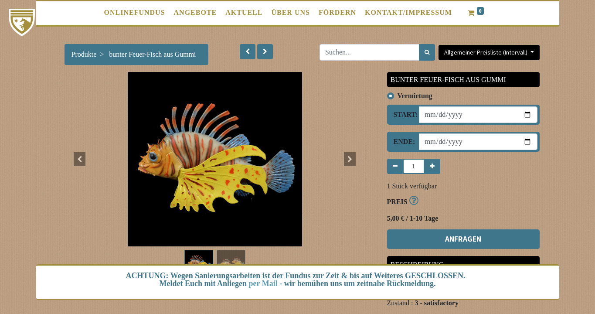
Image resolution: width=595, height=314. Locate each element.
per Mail (263, 283)
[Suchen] (427, 52)
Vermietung (415, 95)
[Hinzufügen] (432, 166)
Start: (403, 114)
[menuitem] (134, 12)
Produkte (84, 54)
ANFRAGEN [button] (463, 239)
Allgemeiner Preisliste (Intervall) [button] (486, 52)
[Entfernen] (395, 166)
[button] (247, 51)
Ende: (403, 141)
